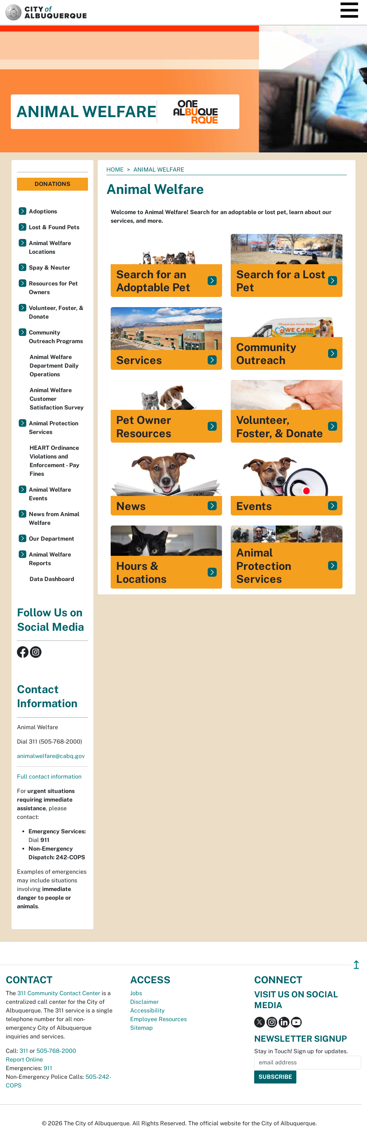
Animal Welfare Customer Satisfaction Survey (57, 399)
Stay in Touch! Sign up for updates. (301, 1051)
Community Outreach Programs (56, 337)
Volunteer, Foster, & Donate (56, 312)
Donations (52, 184)
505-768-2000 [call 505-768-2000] (56, 1050)
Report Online (24, 1059)
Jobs (136, 993)
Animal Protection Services (53, 427)
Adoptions (43, 211)
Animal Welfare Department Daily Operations (54, 366)
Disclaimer (144, 1001)
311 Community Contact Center (58, 993)
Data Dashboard (52, 579)
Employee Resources (158, 1019)
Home (115, 169)
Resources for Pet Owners (53, 288)
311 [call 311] (23, 1050)
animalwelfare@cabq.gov (51, 756)
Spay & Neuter (49, 267)
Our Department (51, 538)
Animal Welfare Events (50, 494)
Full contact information (49, 776)
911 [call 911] (48, 1068)
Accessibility (147, 1010)
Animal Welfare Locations (50, 247)
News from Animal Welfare (54, 518)
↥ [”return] (356, 964)
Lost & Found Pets (54, 227)
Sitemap (141, 1027)
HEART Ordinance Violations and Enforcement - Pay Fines (54, 460)
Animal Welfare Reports (50, 559)
